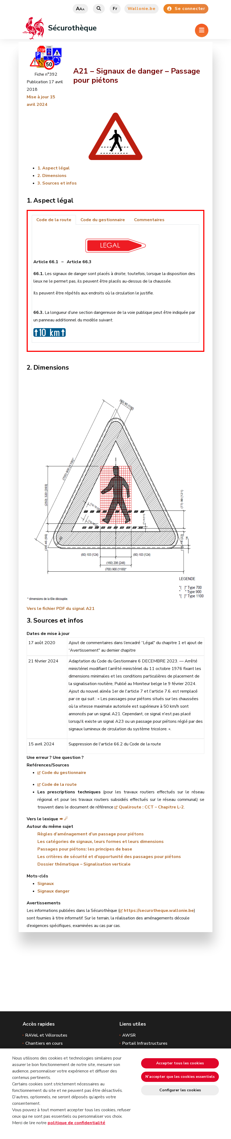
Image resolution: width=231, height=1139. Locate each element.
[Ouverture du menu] (201, 30)
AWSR (129, 1035)
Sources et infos (59, 183)
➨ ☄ (64, 819)
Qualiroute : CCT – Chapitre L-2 (151, 807)
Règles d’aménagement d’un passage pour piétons (90, 834)
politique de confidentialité (76, 1123)
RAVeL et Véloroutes (46, 1035)
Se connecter (186, 9)
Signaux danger (53, 891)
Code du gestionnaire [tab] (102, 220)
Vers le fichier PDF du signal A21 (60, 609)
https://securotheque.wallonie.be (159, 911)
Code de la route (59, 784)
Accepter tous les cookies (180, 1063)
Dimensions (54, 176)
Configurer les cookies (180, 1090)
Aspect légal (56, 168)
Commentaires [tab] (149, 220)
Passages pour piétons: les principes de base (84, 849)
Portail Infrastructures (144, 1043)
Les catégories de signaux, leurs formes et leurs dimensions (100, 842)
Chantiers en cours (44, 1043)
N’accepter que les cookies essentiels (180, 1076)
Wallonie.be (142, 9)
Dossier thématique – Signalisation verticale (84, 864)
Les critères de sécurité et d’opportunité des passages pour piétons (109, 857)
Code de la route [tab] (53, 220)
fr (115, 9)
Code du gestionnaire (64, 773)
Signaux (45, 884)
